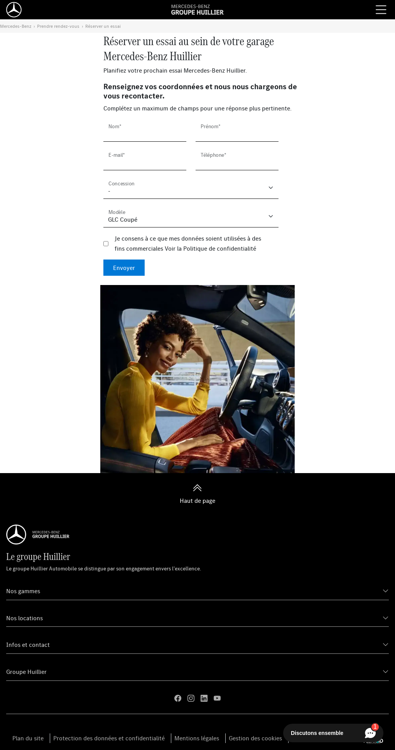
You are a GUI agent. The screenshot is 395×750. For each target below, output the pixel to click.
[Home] (14, 9)
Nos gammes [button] (23, 591)
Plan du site (28, 738)
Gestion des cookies (255, 738)
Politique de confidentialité (219, 248)
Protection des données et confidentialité (109, 738)
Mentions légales (196, 738)
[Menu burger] (381, 9)
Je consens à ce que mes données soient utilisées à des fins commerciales (188, 243)
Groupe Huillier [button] (26, 671)
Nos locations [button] (24, 618)
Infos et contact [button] (28, 644)
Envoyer (124, 267)
